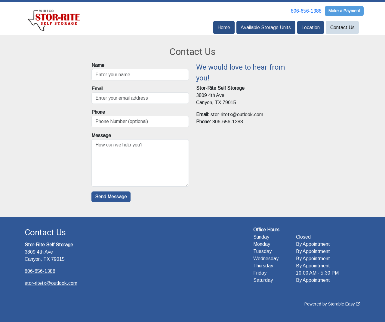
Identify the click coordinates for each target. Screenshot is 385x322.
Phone (98, 112)
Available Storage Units (266, 27)
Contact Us (342, 27)
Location (310, 27)
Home (223, 27)
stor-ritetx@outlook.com (51, 283)
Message (101, 135)
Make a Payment (344, 10)
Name (97, 65)
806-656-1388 (306, 11)
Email (97, 88)
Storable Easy (344, 304)
